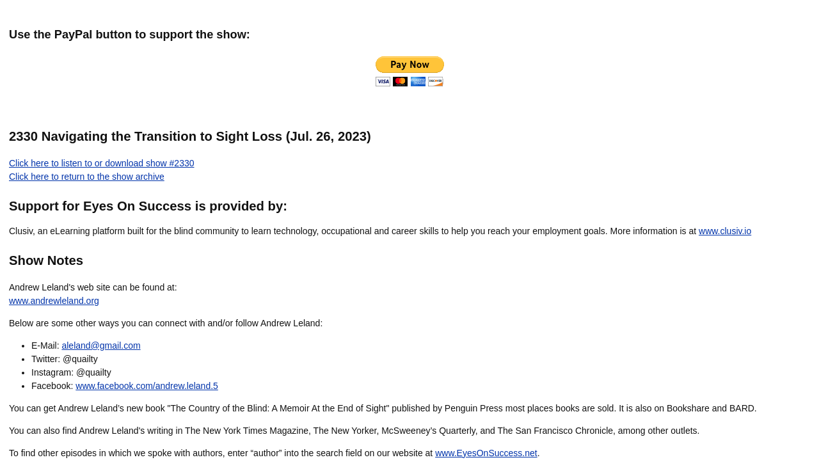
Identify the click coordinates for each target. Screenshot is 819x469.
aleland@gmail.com (100, 345)
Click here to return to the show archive (86, 176)
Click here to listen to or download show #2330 (102, 163)
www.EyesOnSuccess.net (486, 453)
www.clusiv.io (725, 231)
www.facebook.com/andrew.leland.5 (147, 386)
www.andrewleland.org (54, 301)
